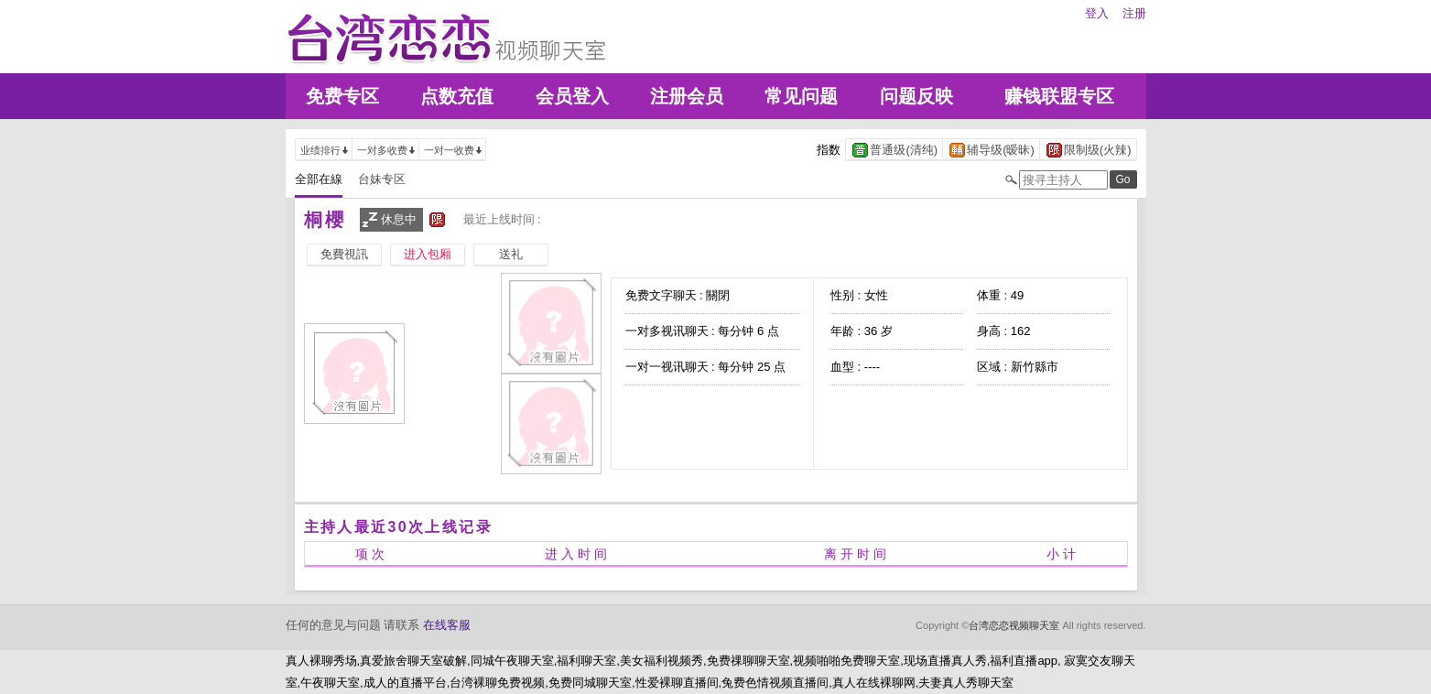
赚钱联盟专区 (1059, 96)
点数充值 (456, 96)
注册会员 (686, 96)
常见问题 (801, 96)
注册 (1134, 13)
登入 (1097, 13)
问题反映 (916, 96)
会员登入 (572, 96)
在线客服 (447, 625)
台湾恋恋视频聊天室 (1014, 625)
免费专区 (342, 96)
